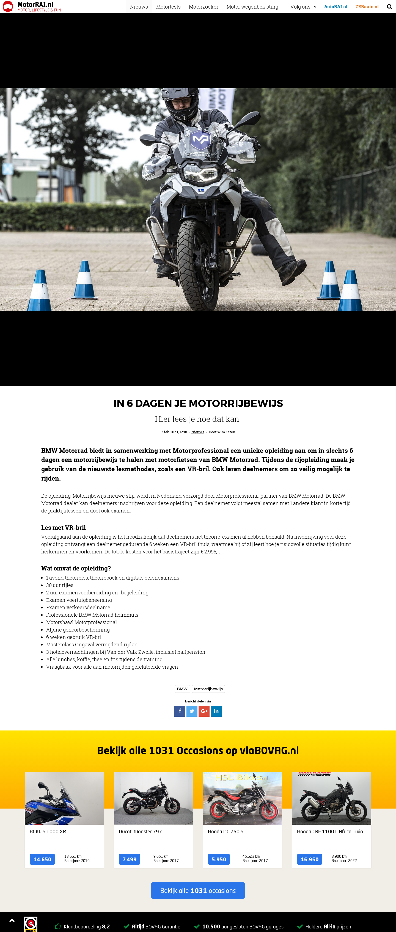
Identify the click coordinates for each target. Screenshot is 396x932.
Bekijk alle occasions (198, 890)
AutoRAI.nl (335, 7)
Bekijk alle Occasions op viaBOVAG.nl (198, 750)
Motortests (172, 6)
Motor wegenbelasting (256, 6)
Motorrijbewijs (208, 688)
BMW (182, 688)
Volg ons (300, 6)
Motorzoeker (207, 6)
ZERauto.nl (367, 7)
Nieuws (143, 6)
